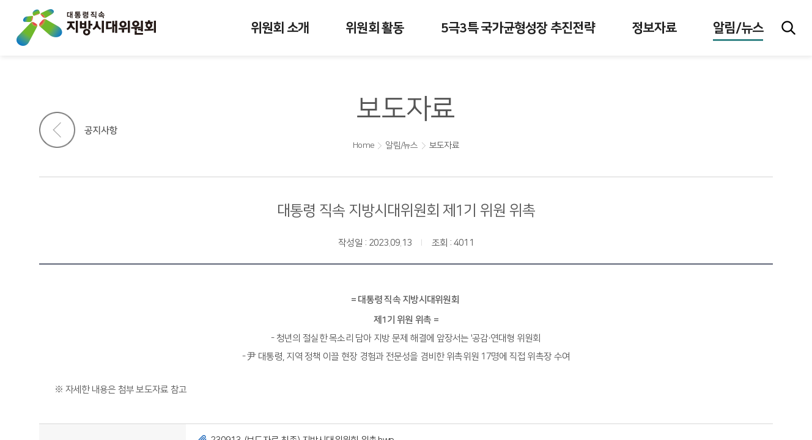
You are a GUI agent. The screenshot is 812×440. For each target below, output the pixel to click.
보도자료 (444, 145)
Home (363, 145)
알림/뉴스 (401, 145)
